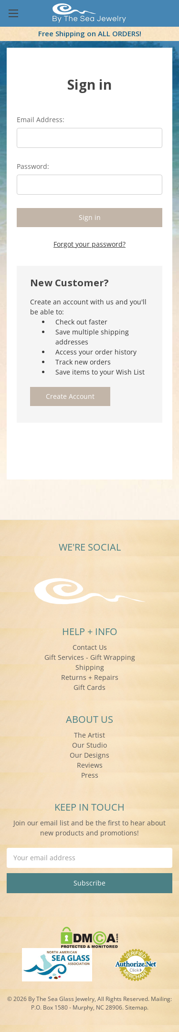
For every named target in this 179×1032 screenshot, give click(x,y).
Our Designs (89, 755)
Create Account (70, 396)
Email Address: (40, 119)
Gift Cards (89, 687)
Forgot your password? (89, 244)
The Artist (89, 735)
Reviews (90, 765)
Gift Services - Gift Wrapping (89, 657)
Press (89, 775)
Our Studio (89, 745)
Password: (33, 166)
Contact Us (90, 647)
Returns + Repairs (89, 677)
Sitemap (136, 1007)
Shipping (89, 667)
